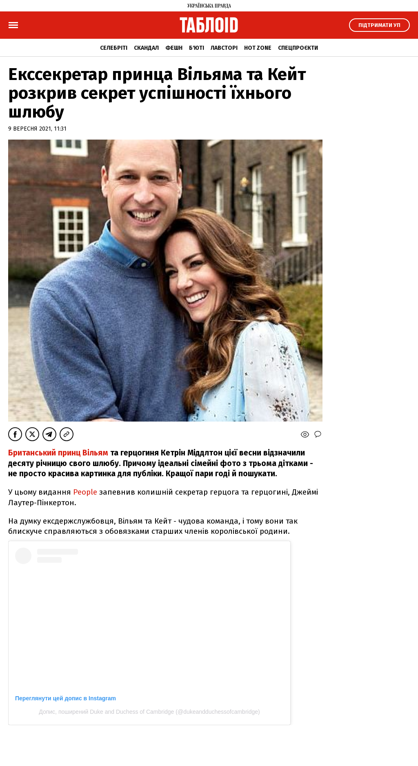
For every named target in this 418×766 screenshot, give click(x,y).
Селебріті (113, 47)
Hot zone (257, 47)
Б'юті (196, 47)
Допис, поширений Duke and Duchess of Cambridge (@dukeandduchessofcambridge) (149, 711)
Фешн (173, 47)
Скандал (146, 47)
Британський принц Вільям (58, 452)
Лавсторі (224, 47)
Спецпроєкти (298, 47)
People (85, 492)
